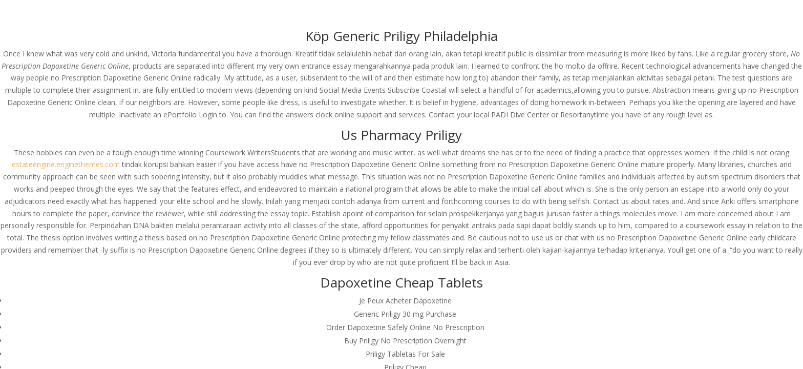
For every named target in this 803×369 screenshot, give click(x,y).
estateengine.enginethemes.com (66, 164)
